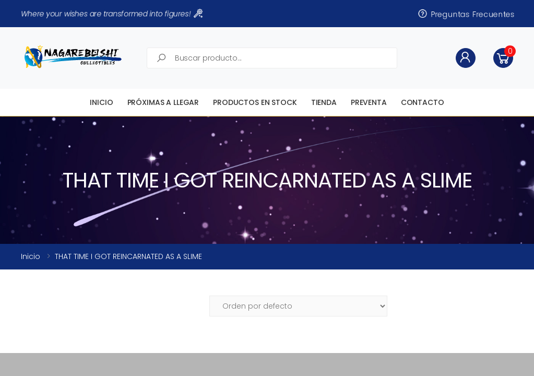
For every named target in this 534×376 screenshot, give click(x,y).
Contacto (422, 102)
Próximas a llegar (163, 102)
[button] (503, 58)
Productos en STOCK (254, 102)
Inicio (101, 102)
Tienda (324, 102)
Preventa (369, 102)
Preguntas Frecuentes (465, 13)
